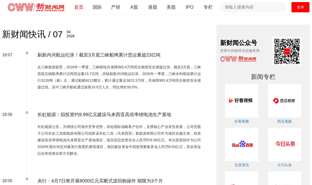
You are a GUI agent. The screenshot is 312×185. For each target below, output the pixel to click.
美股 (171, 7)
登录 (300, 7)
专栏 (208, 7)
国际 (97, 7)
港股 (152, 7)
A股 (134, 7)
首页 (78, 7)
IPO (189, 7)
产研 (115, 7)
